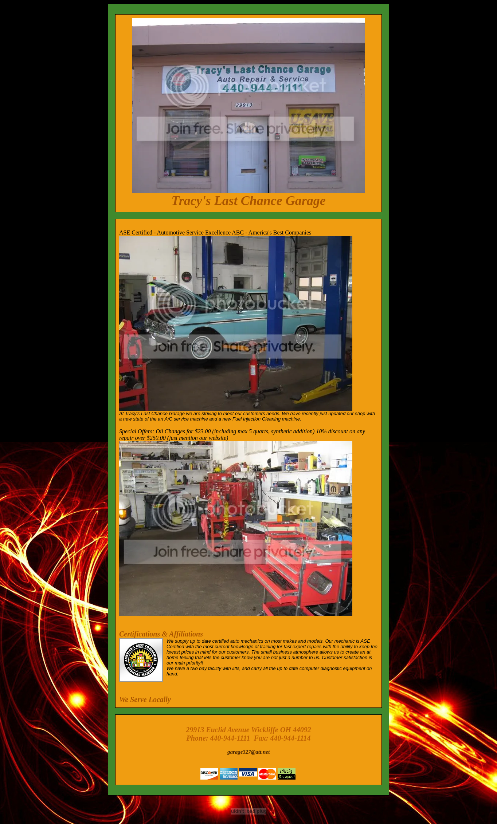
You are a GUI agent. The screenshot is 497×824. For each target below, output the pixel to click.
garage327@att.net (248, 752)
